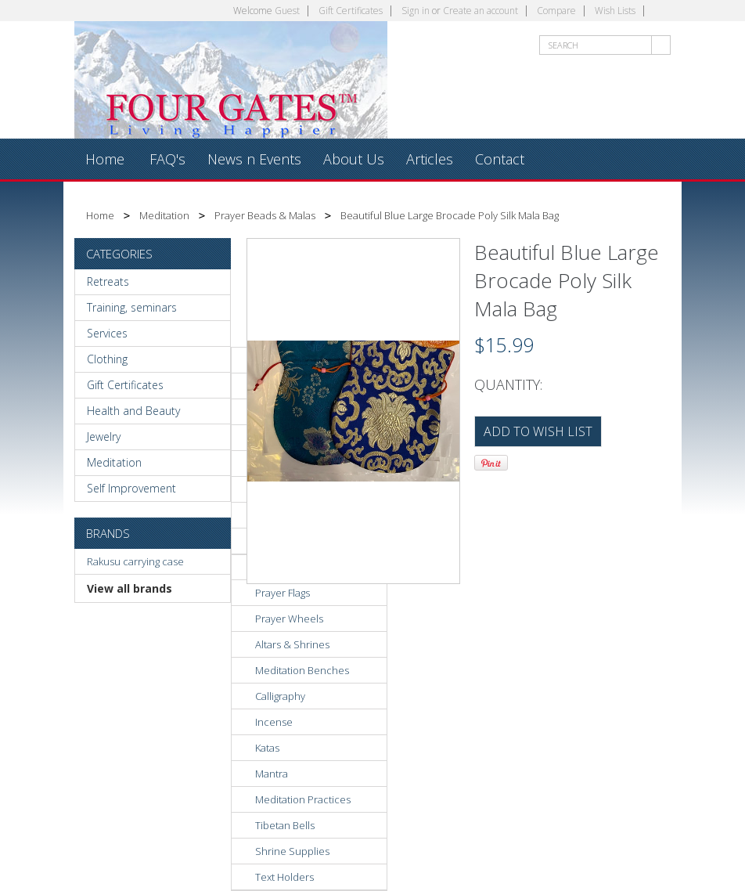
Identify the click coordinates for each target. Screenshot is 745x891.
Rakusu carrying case (135, 561)
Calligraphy (280, 696)
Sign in (415, 10)
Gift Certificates (351, 10)
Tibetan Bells (285, 825)
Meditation (164, 215)
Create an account (480, 10)
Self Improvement (131, 488)
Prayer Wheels (289, 618)
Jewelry (104, 436)
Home (100, 215)
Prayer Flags (282, 593)
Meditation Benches (302, 670)
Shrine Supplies (292, 851)
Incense (274, 722)
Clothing (107, 359)
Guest (287, 10)
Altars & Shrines (292, 644)
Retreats (108, 281)
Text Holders (284, 877)
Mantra (271, 774)
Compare (556, 10)
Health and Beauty (133, 410)
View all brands (129, 588)
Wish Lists (615, 10)
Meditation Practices (303, 799)
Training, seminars (132, 307)
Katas (267, 748)
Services (107, 333)
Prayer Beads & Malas (264, 215)
